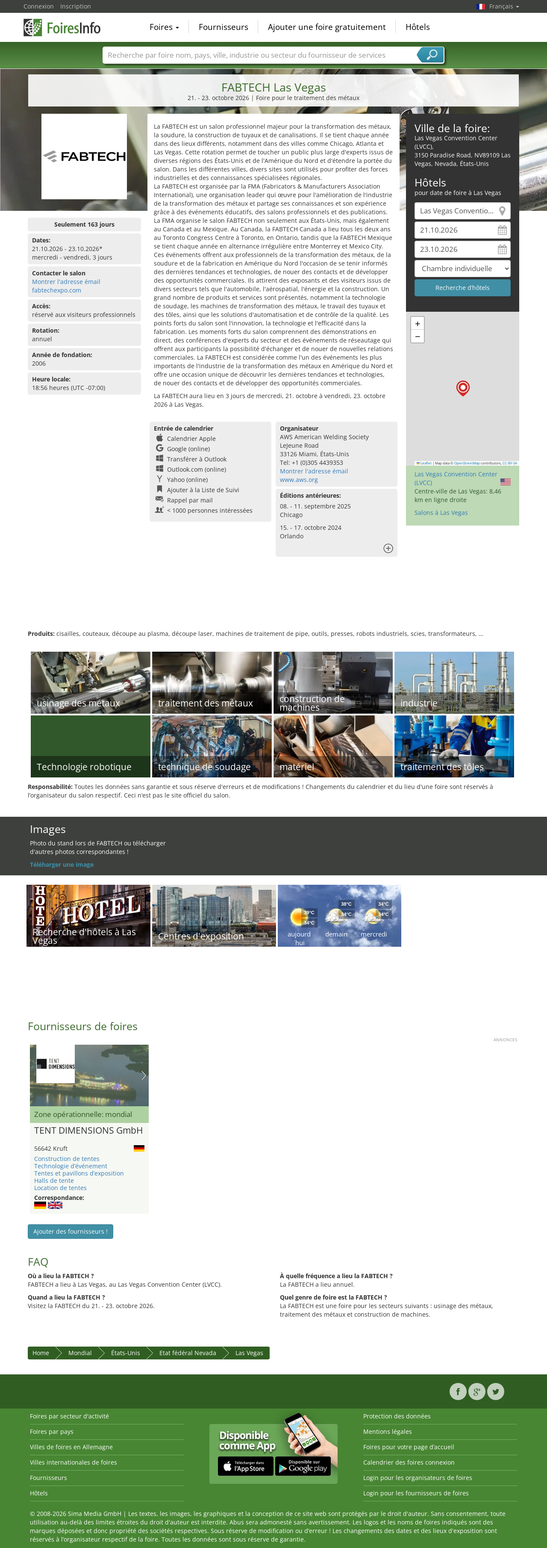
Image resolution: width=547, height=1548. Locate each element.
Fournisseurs (223, 27)
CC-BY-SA (510, 463)
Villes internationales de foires (73, 1462)
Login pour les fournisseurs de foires (416, 1493)
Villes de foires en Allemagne (71, 1447)
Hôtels (418, 27)
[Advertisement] (273, 601)
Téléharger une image (62, 864)
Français (504, 6)
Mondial (80, 1353)
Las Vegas (249, 1353)
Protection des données (397, 1416)
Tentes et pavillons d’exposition (79, 1173)
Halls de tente (54, 1180)
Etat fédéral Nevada (187, 1353)
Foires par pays (52, 1431)
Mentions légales (387, 1431)
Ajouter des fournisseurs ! (70, 1231)
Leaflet (424, 463)
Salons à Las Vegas (441, 512)
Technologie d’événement (70, 1166)
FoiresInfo (66, 26)
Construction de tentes (67, 1159)
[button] (463, 388)
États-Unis (125, 1353)
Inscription (75, 6)
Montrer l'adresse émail (66, 282)
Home (40, 1353)
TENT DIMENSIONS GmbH (88, 1130)
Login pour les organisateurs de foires (417, 1478)
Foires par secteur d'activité (69, 1416)
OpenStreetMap (467, 463)
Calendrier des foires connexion (409, 1462)
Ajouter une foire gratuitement (327, 27)
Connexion (39, 6)
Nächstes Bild (144, 1075)
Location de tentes (60, 1188)
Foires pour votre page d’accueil (408, 1447)
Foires (164, 27)
